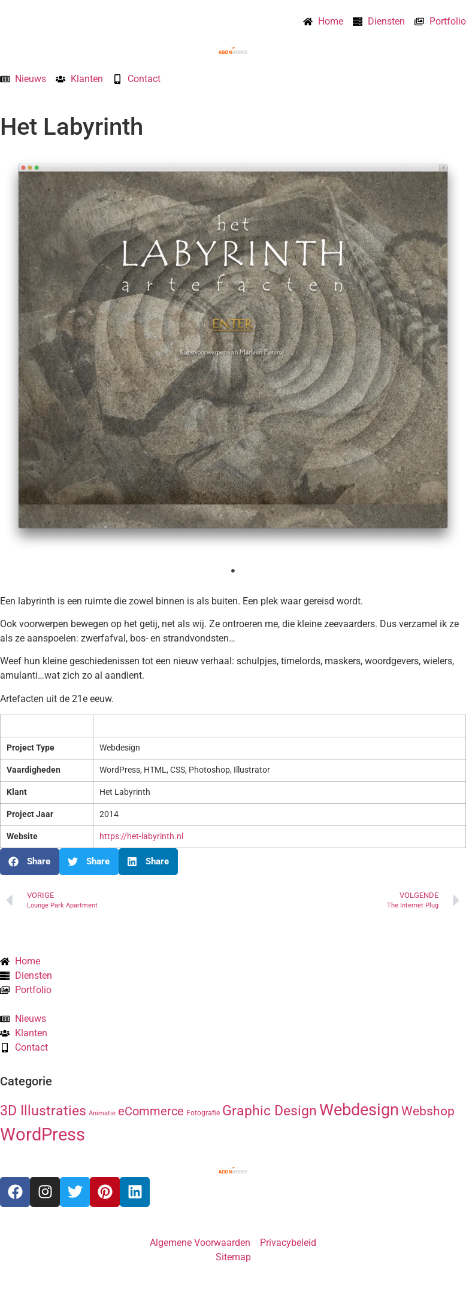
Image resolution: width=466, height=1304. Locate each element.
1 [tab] (233, 571)
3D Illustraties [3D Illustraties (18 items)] (43, 1111)
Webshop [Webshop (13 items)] (428, 1111)
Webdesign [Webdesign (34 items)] (359, 1109)
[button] (29, 861)
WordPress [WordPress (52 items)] (42, 1134)
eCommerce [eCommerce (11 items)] (151, 1111)
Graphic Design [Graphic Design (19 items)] (269, 1111)
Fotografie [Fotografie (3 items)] (203, 1112)
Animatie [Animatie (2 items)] (102, 1113)
